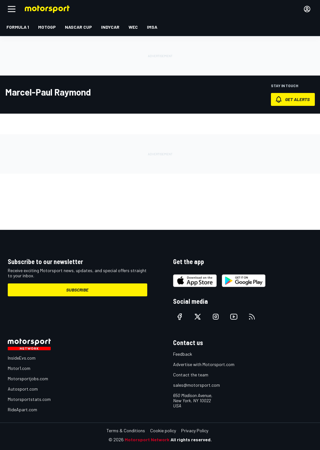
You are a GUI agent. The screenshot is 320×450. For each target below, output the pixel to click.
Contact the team (190, 374)
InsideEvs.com (22, 358)
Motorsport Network (147, 439)
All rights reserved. (191, 439)
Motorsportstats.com (29, 399)
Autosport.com (23, 389)
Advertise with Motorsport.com (203, 364)
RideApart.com (22, 409)
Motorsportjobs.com (28, 378)
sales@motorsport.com (196, 385)
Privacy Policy (194, 430)
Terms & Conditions (126, 430)
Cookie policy (163, 430)
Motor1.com (19, 368)
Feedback (182, 354)
